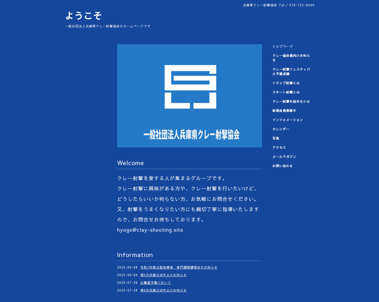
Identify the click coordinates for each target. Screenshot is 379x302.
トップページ (282, 46)
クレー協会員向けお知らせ (291, 57)
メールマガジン (284, 157)
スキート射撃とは (286, 92)
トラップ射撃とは (286, 83)
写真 (275, 138)
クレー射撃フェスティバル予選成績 (291, 71)
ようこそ (83, 15)
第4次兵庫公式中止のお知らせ (163, 290)
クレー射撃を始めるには (291, 101)
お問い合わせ (282, 166)
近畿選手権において (155, 282)
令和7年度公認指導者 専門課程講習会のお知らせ (179, 267)
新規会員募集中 (284, 110)
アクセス (279, 147)
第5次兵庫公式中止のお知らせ (163, 275)
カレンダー (281, 129)
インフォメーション (287, 120)
